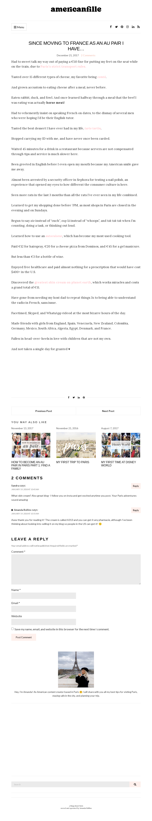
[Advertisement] (76, 741)
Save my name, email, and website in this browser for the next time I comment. (62, 629)
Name (16, 589)
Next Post (108, 410)
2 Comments (88, 55)
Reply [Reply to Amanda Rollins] (136, 510)
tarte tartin (93, 128)
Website (16, 616)
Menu (19, 27)
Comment (18, 551)
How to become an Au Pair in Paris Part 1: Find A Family (30, 465)
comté (101, 77)
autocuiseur (54, 236)
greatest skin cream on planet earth (62, 282)
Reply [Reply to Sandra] (136, 486)
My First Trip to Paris (72, 462)
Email (15, 603)
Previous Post (43, 410)
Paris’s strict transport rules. (63, 66)
